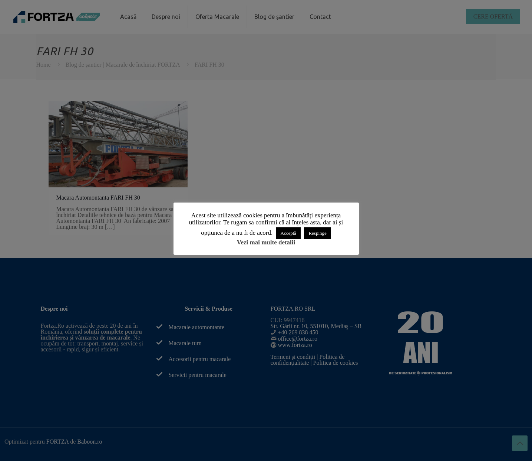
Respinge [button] (317, 233)
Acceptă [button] (289, 233)
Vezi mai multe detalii (266, 242)
